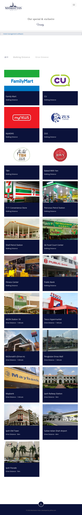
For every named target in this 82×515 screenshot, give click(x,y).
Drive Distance (42, 57)
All (6, 57)
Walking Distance (22, 57)
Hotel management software (13, 34)
